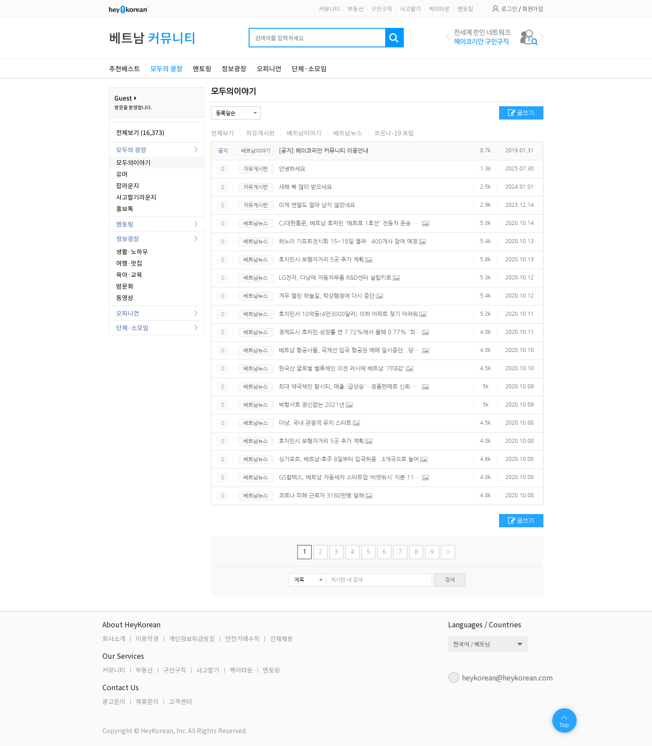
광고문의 (113, 701)
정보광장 (127, 238)
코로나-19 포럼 (394, 132)
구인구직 (381, 8)
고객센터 (180, 701)
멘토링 (465, 8)
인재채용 (281, 638)
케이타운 (439, 8)
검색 (450, 580)
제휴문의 (147, 701)
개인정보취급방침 (192, 638)
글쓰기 (525, 113)
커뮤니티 (329, 8)
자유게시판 (260, 132)
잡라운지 (127, 185)
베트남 (152, 37)
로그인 (509, 8)
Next (541, 36)
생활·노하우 (132, 251)
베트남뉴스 (347, 132)
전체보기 (222, 132)
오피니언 (127, 313)
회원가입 (532, 8)
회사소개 (113, 638)
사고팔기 (410, 8)
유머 (122, 174)
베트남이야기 (304, 132)
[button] (307, 580)
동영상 (124, 297)
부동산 (355, 8)
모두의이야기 (133, 162)
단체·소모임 (132, 327)
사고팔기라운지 (136, 197)
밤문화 (124, 286)
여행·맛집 (129, 263)
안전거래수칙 (242, 638)
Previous (448, 36)
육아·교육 (129, 274)
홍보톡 (124, 208)
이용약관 (147, 638)
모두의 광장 (131, 149)
